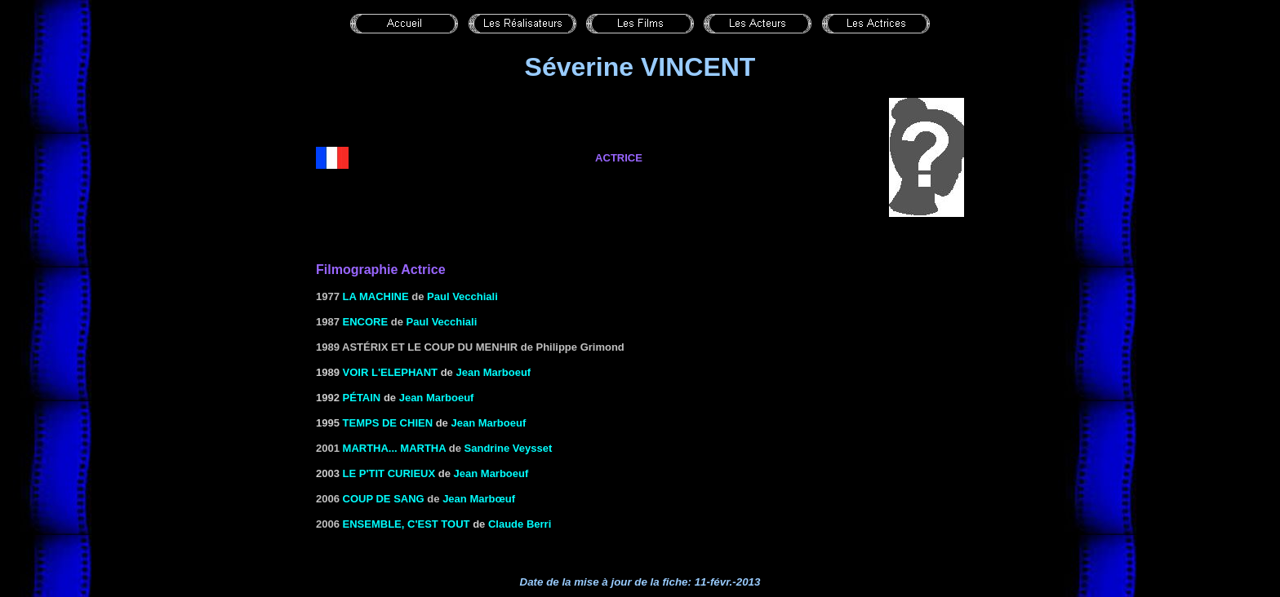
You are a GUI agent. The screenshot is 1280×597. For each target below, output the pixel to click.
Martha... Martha (395, 448)
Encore (366, 322)
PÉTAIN (362, 397)
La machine (376, 296)
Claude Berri (519, 524)
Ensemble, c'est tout (406, 524)
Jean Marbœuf (478, 499)
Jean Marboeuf (493, 372)
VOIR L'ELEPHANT (390, 372)
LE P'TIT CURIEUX (389, 473)
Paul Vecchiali (462, 296)
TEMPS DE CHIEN (388, 423)
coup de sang (383, 499)
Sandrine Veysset (508, 448)
